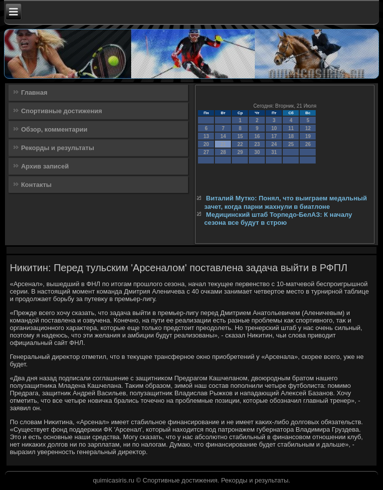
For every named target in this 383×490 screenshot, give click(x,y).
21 (223, 144)
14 (223, 136)
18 (291, 136)
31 (274, 152)
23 (257, 144)
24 (274, 144)
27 (206, 152)
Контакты (36, 184)
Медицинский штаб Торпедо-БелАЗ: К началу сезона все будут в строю (278, 218)
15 (240, 136)
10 (274, 128)
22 (240, 144)
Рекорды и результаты (57, 148)
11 (291, 128)
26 (308, 144)
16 (257, 136)
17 (274, 136)
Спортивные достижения (61, 111)
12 (308, 128)
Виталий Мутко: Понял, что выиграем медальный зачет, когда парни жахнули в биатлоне (285, 202)
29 (240, 152)
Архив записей (45, 166)
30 (257, 152)
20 (206, 144)
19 (308, 136)
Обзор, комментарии (54, 129)
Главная (34, 92)
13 (206, 136)
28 (223, 152)
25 (291, 144)
